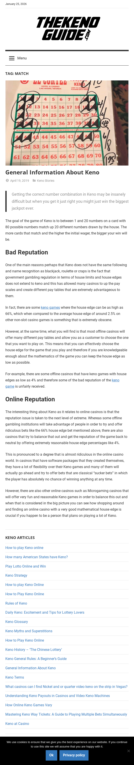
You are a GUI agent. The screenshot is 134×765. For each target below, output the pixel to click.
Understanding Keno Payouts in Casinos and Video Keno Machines (57, 696)
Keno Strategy (16, 575)
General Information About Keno (52, 172)
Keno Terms (14, 677)
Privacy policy (74, 755)
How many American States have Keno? (36, 557)
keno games (50, 307)
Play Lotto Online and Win (25, 566)
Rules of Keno (16, 603)
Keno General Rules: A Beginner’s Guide (36, 659)
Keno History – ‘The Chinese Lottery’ (33, 650)
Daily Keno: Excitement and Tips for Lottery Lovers (44, 612)
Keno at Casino (17, 724)
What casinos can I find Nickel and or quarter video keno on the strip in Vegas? (66, 687)
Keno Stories (45, 180)
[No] (128, 751)
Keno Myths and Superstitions (28, 631)
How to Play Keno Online (24, 594)
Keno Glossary (16, 622)
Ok (51, 755)
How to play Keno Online (24, 585)
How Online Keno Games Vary (28, 705)
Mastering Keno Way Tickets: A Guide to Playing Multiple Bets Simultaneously (66, 714)
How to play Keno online (24, 548)
